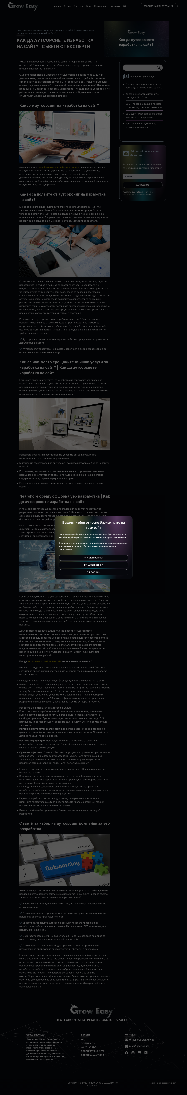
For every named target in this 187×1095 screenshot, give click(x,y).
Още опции (93, 572)
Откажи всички (93, 565)
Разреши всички (93, 557)
